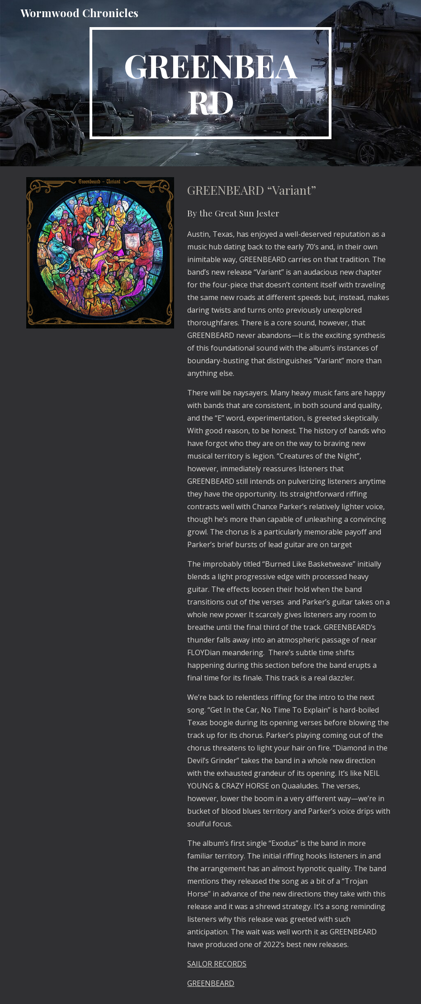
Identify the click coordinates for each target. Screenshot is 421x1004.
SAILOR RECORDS (216, 964)
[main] (211, 83)
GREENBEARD (210, 983)
